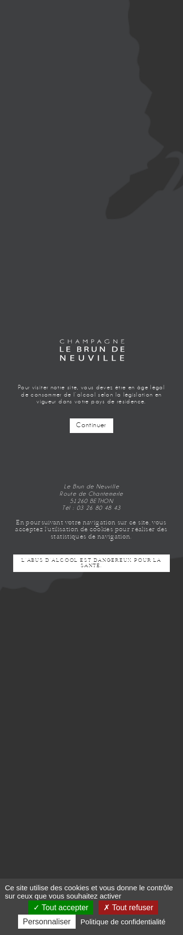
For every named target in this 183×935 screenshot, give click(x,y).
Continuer (91, 425)
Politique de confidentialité (123, 922)
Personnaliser (47, 922)
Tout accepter (60, 907)
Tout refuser (128, 907)
